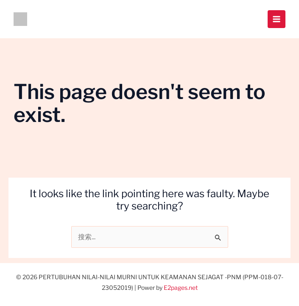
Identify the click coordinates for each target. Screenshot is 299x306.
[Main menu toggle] (276, 19)
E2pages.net (181, 287)
